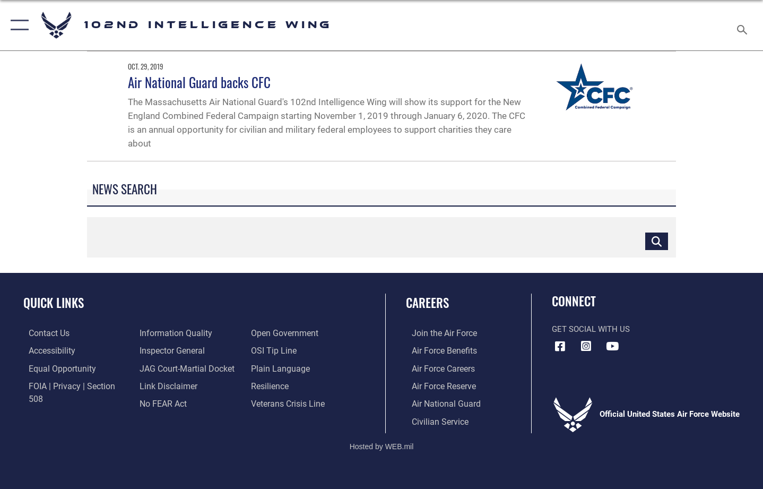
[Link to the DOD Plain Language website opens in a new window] (279, 350)
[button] (17, 25)
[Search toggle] (743, 25)
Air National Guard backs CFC (199, 82)
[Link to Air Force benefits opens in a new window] (437, 350)
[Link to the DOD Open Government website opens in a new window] (169, 402)
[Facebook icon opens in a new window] (560, 346)
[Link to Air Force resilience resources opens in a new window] (271, 368)
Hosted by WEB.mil (382, 445)
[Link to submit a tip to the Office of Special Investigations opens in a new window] (274, 333)
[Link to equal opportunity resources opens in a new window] (54, 368)
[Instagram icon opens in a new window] (586, 346)
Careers (427, 303)
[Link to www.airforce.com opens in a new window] (437, 333)
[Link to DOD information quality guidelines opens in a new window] (57, 402)
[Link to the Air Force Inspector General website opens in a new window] (169, 333)
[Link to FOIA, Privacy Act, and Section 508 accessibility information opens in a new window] (71, 385)
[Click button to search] (656, 241)
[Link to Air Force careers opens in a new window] (437, 368)
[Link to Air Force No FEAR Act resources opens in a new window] (161, 385)
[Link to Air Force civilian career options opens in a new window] (433, 420)
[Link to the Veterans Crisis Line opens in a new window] (288, 385)
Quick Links (53, 303)
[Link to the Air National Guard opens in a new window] (438, 402)
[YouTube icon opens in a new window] (612, 346)
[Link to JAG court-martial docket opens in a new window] (183, 350)
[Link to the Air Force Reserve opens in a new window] (437, 385)
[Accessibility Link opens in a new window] (46, 350)
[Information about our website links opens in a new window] (165, 368)
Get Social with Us (591, 329)
